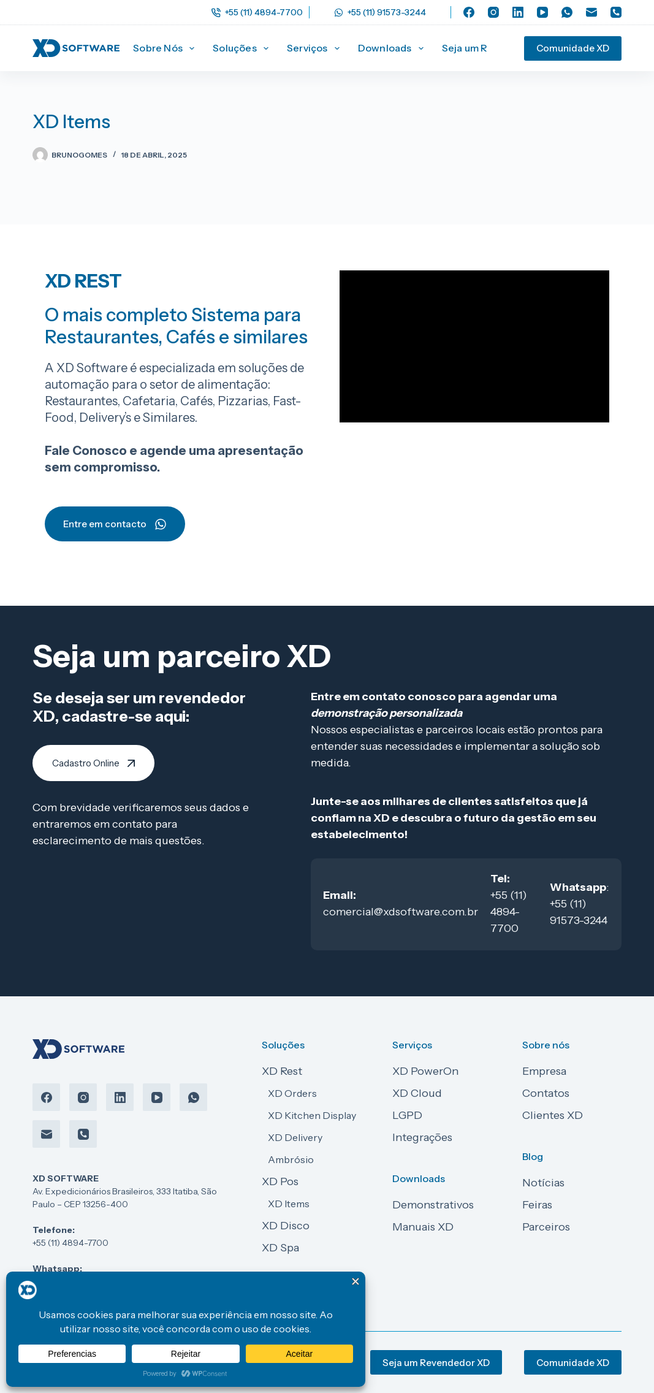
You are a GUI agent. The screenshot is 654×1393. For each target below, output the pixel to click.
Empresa (544, 1071)
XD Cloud (417, 1093)
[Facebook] (468, 12)
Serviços (315, 48)
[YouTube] (542, 12)
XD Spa (280, 1247)
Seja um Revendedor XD (436, 1362)
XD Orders (292, 1093)
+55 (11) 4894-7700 (257, 12)
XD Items (289, 1203)
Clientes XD (552, 1115)
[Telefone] (616, 12)
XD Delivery (295, 1137)
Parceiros (546, 1227)
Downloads (393, 48)
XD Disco (286, 1225)
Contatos (545, 1093)
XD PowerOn (425, 1071)
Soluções (243, 48)
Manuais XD (423, 1227)
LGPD (407, 1115)
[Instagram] (493, 12)
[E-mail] (591, 12)
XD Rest (282, 1071)
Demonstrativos (433, 1205)
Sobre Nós (166, 48)
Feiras (537, 1205)
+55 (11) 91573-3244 (380, 12)
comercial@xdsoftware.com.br (400, 911)
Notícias (543, 1182)
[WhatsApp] (566, 12)
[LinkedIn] (517, 12)
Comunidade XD (572, 48)
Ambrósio (291, 1159)
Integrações (422, 1137)
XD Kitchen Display (312, 1115)
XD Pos (280, 1181)
